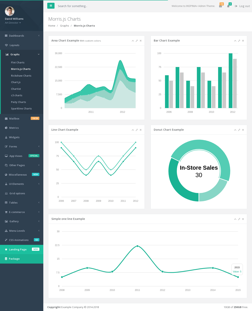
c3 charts (16, 95)
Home (51, 25)
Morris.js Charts (21, 69)
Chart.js (15, 82)
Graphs (64, 25)
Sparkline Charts (21, 108)
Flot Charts (17, 62)
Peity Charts (18, 102)
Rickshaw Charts (21, 75)
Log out (242, 6)
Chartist (16, 89)
